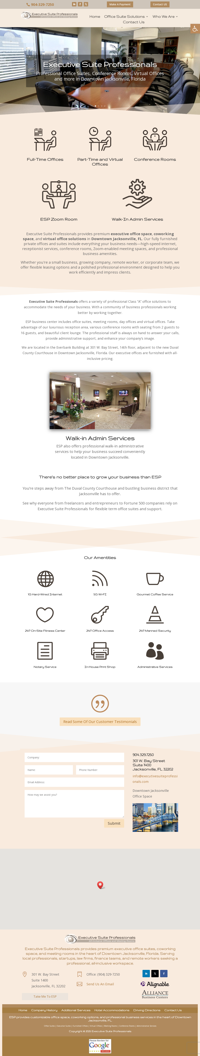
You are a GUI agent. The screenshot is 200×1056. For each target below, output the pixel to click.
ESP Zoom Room (58, 219)
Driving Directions (146, 1010)
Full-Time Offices (45, 159)
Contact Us (134, 22)
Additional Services (75, 1010)
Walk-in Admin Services (100, 438)
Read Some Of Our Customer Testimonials (100, 721)
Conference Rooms (155, 159)
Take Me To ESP (45, 996)
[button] (195, 28)
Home (94, 17)
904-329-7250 (42, 4)
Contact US (160, 4)
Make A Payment (120, 4)
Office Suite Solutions (124, 17)
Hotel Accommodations (111, 1010)
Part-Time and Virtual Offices (100, 161)
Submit (114, 823)
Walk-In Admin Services (137, 219)
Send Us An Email (100, 984)
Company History (44, 1010)
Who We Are (163, 17)
